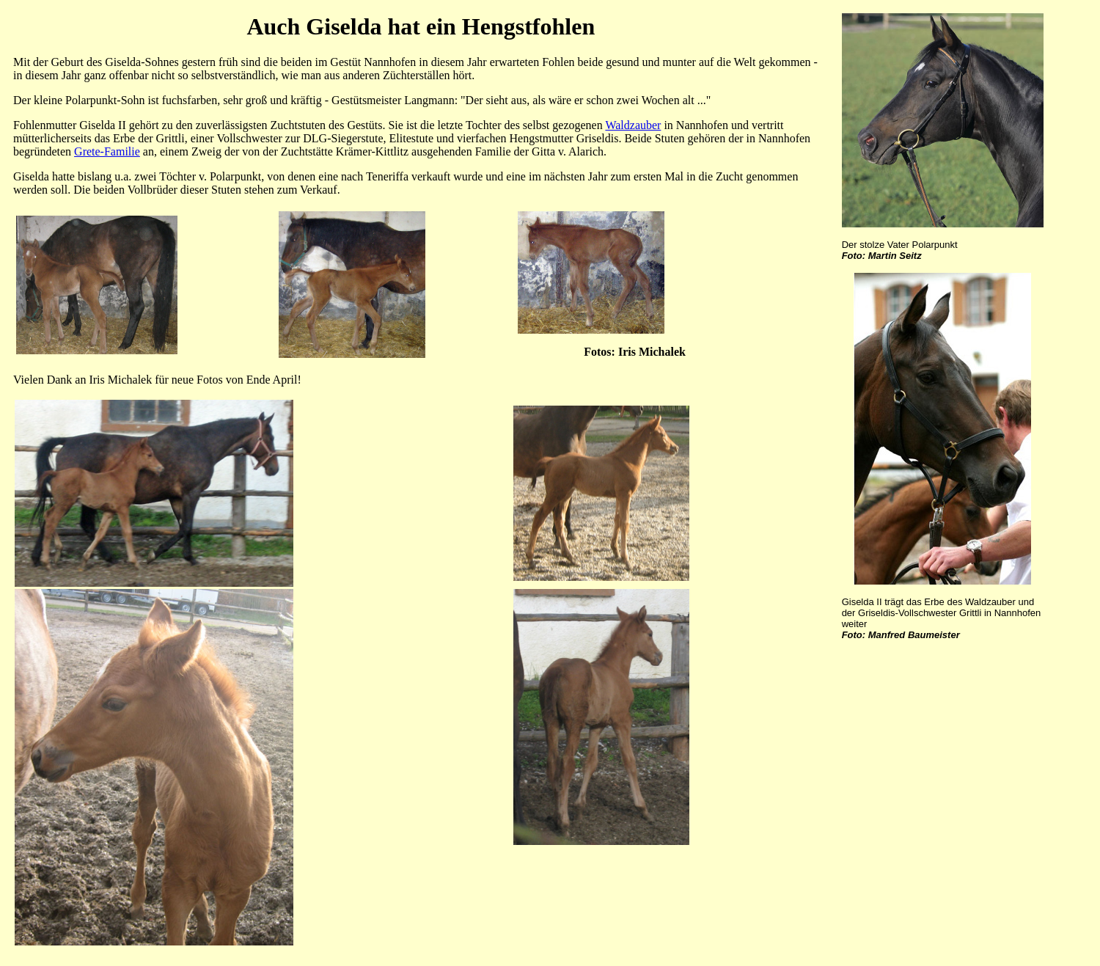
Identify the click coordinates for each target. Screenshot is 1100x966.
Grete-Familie (107, 151)
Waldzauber (633, 125)
